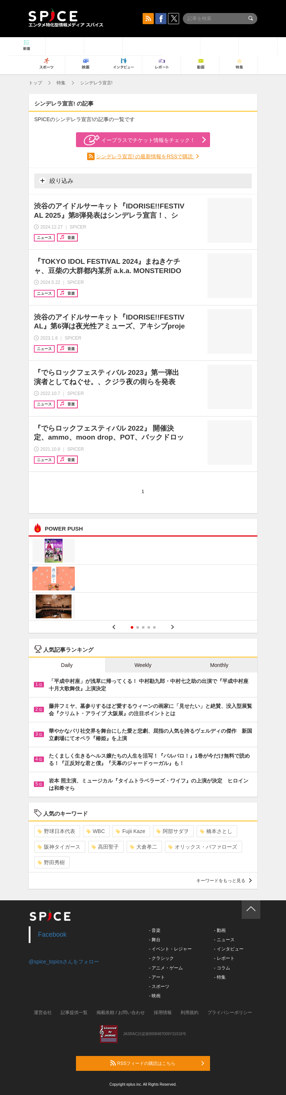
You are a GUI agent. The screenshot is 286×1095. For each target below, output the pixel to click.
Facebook (52, 934)
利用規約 (189, 1012)
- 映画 (155, 995)
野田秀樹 (51, 862)
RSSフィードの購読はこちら (157, 1063)
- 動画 (219, 930)
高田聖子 (105, 847)
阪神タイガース (59, 847)
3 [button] (143, 627)
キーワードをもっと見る (224, 880)
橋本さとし (216, 831)
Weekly (143, 665)
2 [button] (137, 627)
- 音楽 (155, 930)
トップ (35, 82)
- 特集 (219, 977)
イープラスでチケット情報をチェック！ (139, 140)
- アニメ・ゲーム (166, 968)
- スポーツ (159, 986)
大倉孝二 (143, 847)
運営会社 (43, 1012)
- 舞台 (155, 939)
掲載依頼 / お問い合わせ (120, 1012)
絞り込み (56, 180)
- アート (157, 977)
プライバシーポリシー (229, 1012)
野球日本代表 (56, 831)
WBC (95, 831)
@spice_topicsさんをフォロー (64, 962)
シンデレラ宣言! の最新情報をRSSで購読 (145, 156)
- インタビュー (228, 949)
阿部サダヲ (172, 831)
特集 (61, 82)
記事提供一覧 (74, 1012)
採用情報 (163, 1012)
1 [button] (132, 627)
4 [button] (148, 627)
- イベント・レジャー (170, 949)
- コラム (222, 968)
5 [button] (154, 627)
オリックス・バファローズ (202, 847)
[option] (143, 579)
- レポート (224, 958)
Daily (67, 665)
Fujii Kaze (130, 831)
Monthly (219, 665)
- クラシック (161, 958)
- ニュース (224, 939)
